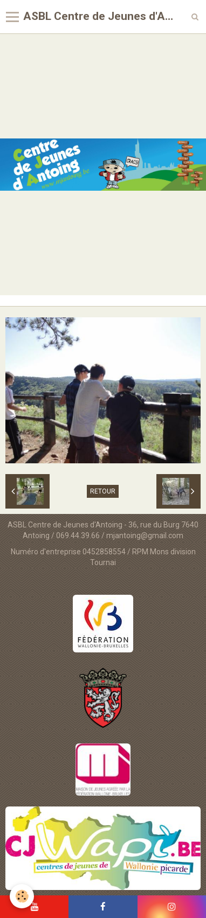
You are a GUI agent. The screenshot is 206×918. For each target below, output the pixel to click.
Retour (102, 491)
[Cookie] (22, 896)
